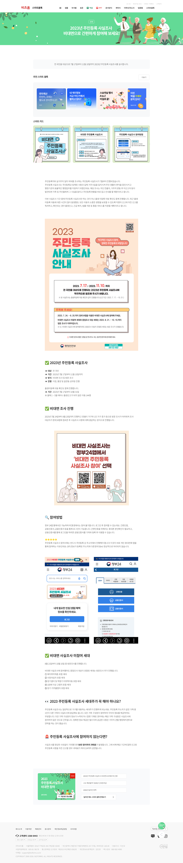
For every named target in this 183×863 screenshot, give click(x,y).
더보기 (144, 77)
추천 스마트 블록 (40, 77)
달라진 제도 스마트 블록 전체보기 (99, 797)
